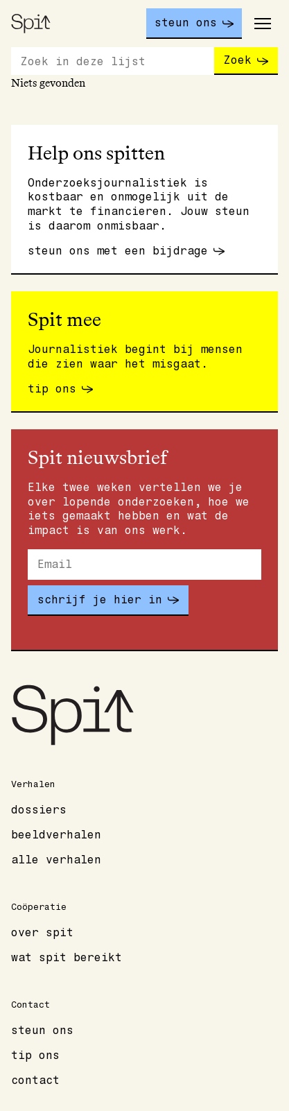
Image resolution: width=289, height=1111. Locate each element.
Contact (35, 1080)
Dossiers (39, 810)
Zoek (238, 60)
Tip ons (35, 1055)
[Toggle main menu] (262, 23)
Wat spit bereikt (66, 957)
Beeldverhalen (56, 835)
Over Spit (42, 933)
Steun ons (42, 1030)
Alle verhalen (56, 860)
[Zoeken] (112, 61)
